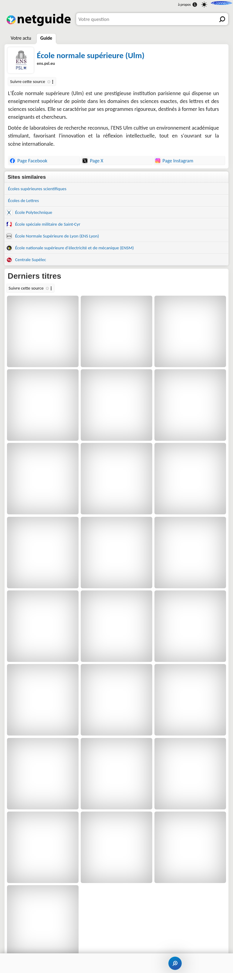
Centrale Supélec (28, 266)
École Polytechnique (32, 214)
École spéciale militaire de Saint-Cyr (48, 227)
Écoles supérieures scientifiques (41, 189)
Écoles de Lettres (25, 202)
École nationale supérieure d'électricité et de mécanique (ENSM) (79, 253)
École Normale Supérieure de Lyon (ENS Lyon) (59, 240)
